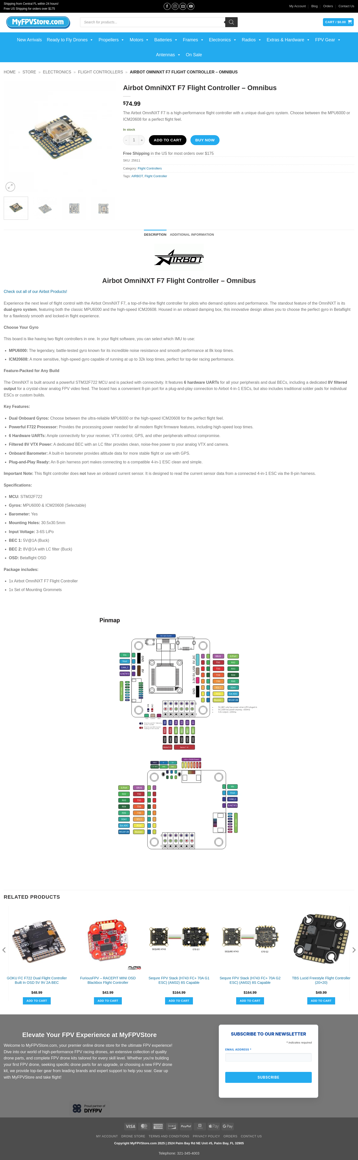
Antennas (168, 54)
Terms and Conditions (169, 1136)
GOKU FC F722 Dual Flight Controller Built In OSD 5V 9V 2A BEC (37, 980)
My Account (297, 6)
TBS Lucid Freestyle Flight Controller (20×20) (321, 980)
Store (29, 72)
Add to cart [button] (37, 1000)
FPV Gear (328, 39)
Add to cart (168, 140)
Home (10, 72)
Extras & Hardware (288, 39)
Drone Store (133, 1136)
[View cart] (338, 22)
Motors (139, 39)
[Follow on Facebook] (167, 6)
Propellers (111, 39)
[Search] (231, 22)
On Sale (194, 54)
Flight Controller (156, 176)
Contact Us (346, 6)
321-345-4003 (188, 1153)
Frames (193, 39)
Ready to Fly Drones (70, 39)
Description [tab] (155, 234)
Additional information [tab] (192, 234)
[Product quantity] (134, 140)
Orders (328, 6)
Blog (314, 6)
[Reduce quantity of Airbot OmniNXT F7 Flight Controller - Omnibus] (126, 140)
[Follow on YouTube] (190, 6)
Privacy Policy (206, 1136)
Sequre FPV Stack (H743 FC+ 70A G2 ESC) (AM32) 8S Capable (250, 980)
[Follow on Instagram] (175, 6)
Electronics (223, 39)
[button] (10, 187)
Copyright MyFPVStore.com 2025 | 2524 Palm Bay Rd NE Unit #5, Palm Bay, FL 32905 (179, 1143)
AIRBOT (137, 176)
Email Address (238, 1049)
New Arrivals (29, 39)
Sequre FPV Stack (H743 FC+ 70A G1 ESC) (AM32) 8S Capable (178, 980)
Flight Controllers (100, 72)
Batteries (166, 39)
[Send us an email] (182, 6)
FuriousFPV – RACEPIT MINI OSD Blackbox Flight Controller (108, 980)
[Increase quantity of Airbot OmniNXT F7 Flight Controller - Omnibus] (142, 140)
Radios (252, 39)
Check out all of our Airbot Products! (35, 291)
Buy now (205, 140)
